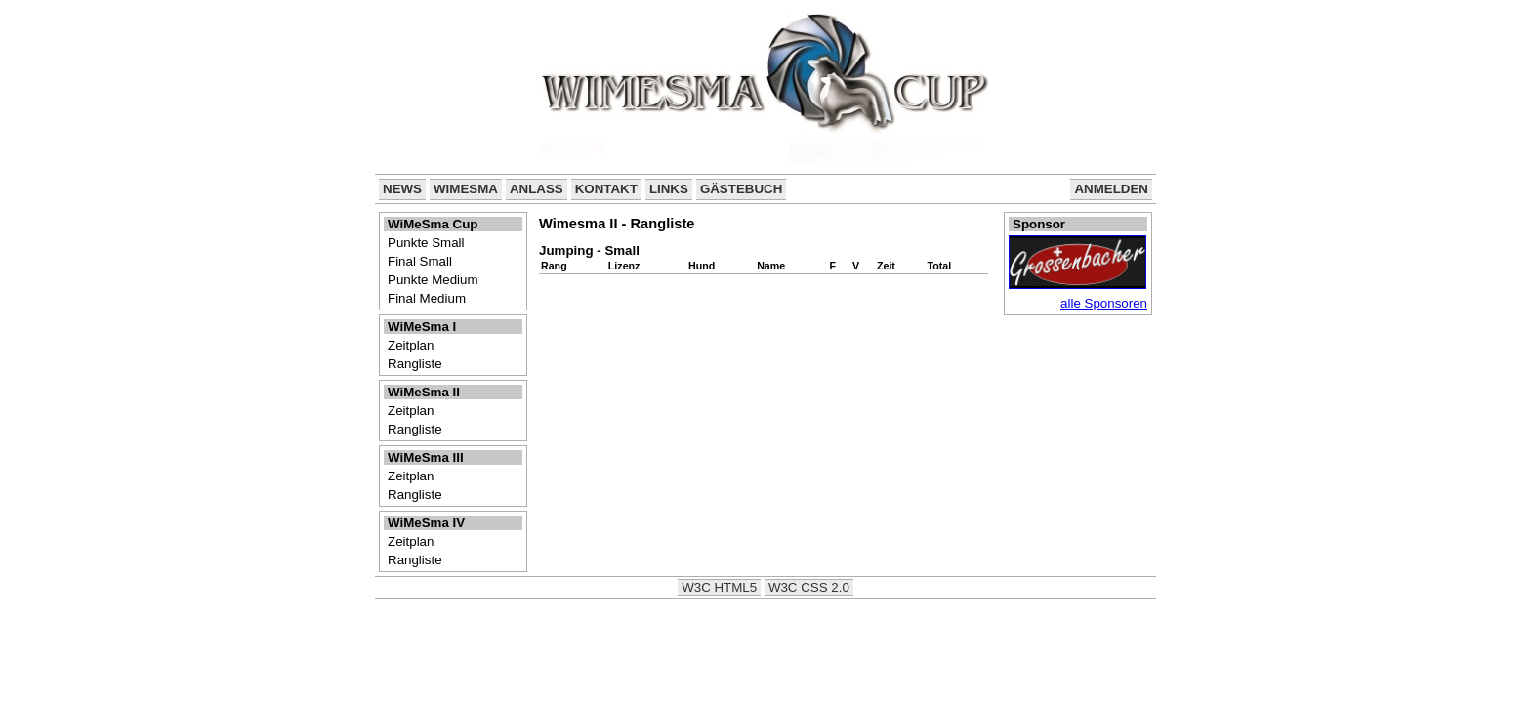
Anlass (536, 189)
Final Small (420, 261)
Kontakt (606, 189)
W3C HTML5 (719, 587)
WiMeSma (466, 189)
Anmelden (1111, 189)
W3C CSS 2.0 (808, 587)
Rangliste (415, 363)
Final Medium (427, 298)
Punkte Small (426, 242)
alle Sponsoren (1103, 303)
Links (668, 189)
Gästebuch (741, 189)
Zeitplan (411, 345)
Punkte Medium (433, 279)
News (402, 189)
